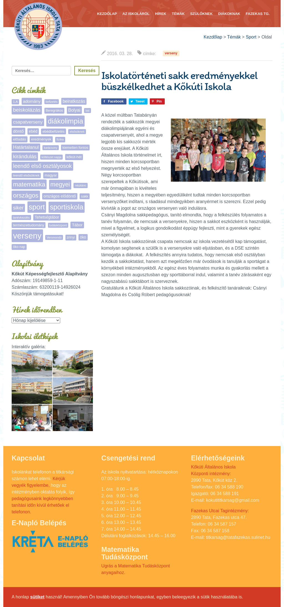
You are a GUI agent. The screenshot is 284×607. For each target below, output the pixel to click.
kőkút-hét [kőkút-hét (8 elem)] (74, 157)
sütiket (37, 597)
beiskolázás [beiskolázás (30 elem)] (26, 110)
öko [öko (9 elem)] (83, 237)
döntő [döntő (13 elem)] (18, 131)
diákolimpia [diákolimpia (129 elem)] (65, 121)
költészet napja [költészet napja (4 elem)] (51, 157)
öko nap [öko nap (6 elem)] (19, 247)
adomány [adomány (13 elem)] (31, 101)
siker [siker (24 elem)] (18, 208)
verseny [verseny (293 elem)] (27, 235)
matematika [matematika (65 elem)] (29, 184)
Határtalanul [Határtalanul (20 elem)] (26, 147)
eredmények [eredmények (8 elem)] (41, 139)
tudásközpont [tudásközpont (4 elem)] (58, 225)
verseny (171, 53)
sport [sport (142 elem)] (37, 207)
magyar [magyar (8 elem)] (51, 175)
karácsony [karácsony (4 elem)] (50, 147)
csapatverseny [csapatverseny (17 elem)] (28, 122)
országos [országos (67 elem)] (26, 195)
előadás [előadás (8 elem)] (19, 139)
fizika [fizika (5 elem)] (60, 139)
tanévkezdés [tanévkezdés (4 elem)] (21, 217)
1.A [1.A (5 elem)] (15, 101)
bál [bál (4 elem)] (87, 110)
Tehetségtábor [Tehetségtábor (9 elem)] (47, 217)
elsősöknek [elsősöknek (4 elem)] (77, 131)
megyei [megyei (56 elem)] (60, 184)
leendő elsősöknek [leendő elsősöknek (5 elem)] (26, 175)
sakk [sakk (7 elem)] (84, 196)
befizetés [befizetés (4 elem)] (52, 101)
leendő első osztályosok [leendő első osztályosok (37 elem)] (42, 166)
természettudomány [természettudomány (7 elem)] (28, 225)
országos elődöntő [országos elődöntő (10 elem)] (60, 196)
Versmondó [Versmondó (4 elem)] (54, 237)
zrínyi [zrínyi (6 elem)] (71, 237)
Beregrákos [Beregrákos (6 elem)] (54, 110)
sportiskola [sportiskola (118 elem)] (66, 207)
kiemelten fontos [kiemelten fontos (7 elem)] (75, 147)
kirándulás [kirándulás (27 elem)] (25, 156)
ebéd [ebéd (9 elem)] (33, 131)
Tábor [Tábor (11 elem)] (77, 225)
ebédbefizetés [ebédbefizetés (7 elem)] (53, 131)
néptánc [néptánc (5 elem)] (80, 185)
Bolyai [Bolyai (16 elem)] (74, 109)
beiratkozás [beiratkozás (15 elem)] (74, 101)
